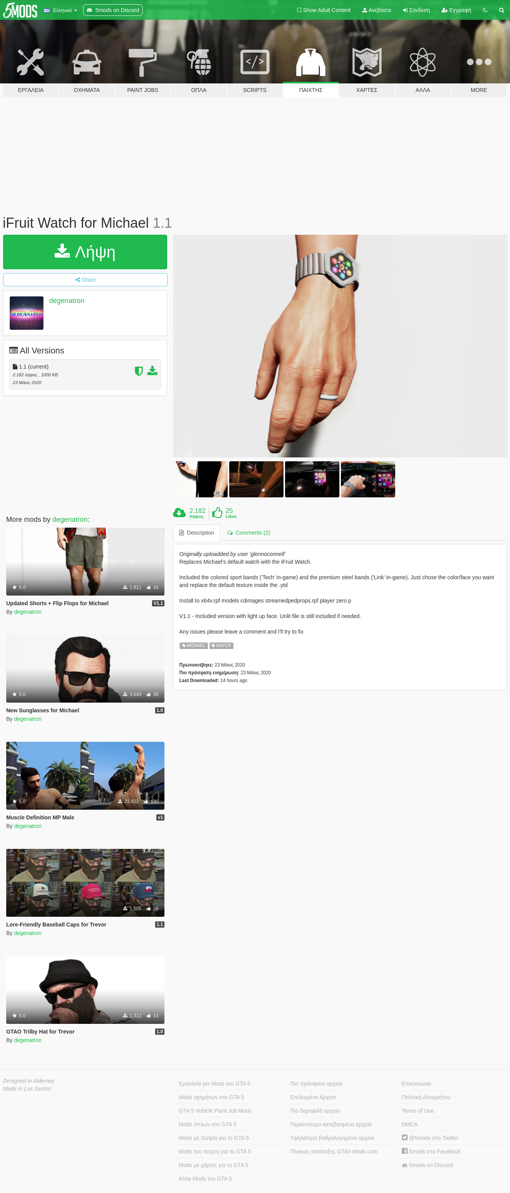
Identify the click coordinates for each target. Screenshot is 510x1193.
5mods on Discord (427, 1165)
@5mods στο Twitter (430, 1137)
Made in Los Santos (27, 1089)
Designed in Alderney (29, 1081)
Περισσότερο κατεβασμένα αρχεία (331, 1124)
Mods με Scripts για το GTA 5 (214, 1138)
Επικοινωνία (416, 1083)
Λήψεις (197, 516)
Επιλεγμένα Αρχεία (313, 1097)
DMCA (410, 1124)
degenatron (67, 301)
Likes (231, 516)
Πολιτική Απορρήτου (426, 1097)
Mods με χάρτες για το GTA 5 (213, 1165)
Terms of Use (418, 1111)
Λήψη (85, 252)
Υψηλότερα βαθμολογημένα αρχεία (332, 1138)
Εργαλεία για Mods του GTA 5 (214, 1083)
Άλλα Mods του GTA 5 (205, 1179)
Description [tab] (196, 533)
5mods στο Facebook (431, 1151)
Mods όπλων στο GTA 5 (207, 1124)
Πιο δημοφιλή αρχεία (315, 1111)
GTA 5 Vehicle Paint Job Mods (215, 1111)
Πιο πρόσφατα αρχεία (316, 1083)
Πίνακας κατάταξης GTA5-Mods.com (334, 1151)
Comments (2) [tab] (248, 533)
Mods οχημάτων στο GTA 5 (211, 1097)
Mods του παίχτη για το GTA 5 (215, 1151)
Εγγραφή (456, 10)
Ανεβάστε (376, 10)
